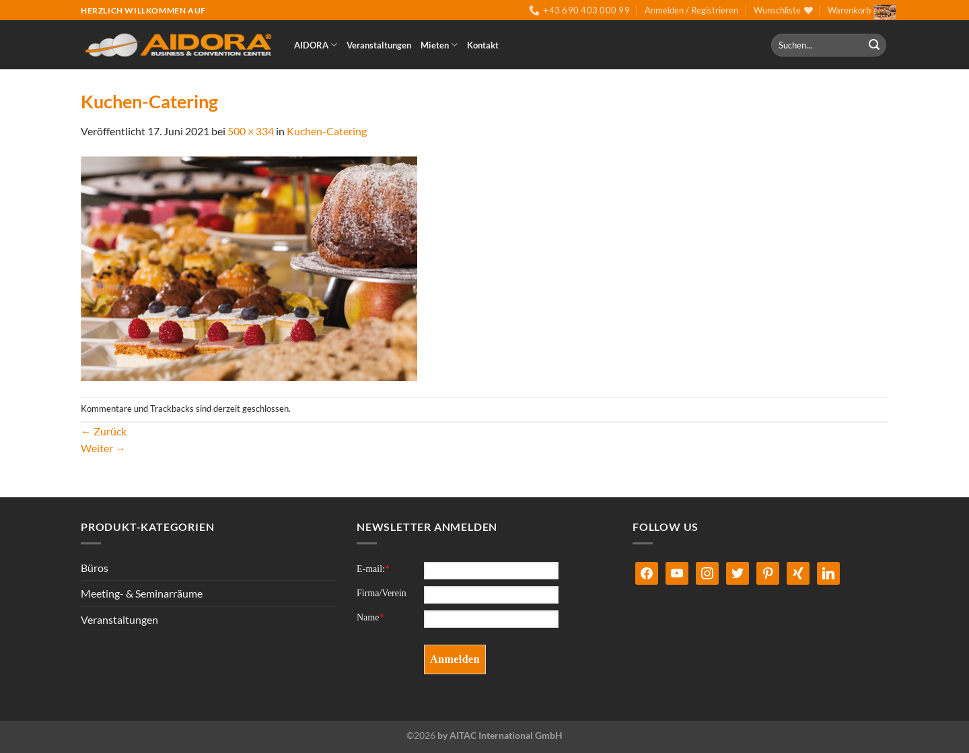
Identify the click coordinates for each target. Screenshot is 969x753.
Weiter (103, 447)
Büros (94, 567)
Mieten (439, 44)
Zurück (104, 431)
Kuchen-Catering (327, 130)
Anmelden (455, 659)
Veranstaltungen (379, 45)
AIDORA (315, 44)
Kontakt (483, 45)
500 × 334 (250, 130)
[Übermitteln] (874, 45)
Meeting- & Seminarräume (142, 593)
